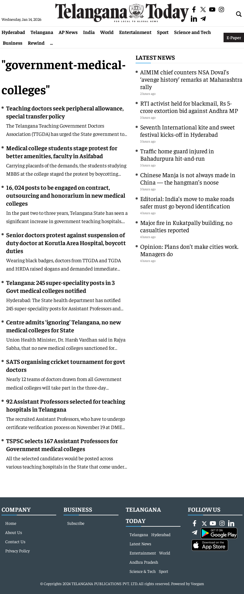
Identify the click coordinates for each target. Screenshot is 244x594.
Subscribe (75, 523)
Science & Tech (142, 571)
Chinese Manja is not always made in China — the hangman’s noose (187, 178)
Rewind (36, 42)
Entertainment (135, 32)
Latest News (155, 57)
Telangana (42, 32)
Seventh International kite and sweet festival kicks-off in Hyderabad (187, 130)
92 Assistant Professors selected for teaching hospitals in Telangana (65, 405)
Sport (163, 32)
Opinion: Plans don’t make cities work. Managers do (189, 249)
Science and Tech (192, 32)
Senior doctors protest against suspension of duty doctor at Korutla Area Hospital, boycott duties (66, 242)
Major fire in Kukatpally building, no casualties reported (186, 226)
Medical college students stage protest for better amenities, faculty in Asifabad (61, 151)
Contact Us (15, 541)
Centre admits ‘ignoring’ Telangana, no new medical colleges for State (63, 326)
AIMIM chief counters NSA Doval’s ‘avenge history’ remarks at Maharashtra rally (191, 79)
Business (12, 42)
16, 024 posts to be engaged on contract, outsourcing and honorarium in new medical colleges (65, 195)
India (89, 32)
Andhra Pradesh (143, 562)
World (107, 32)
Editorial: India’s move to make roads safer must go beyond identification (187, 202)
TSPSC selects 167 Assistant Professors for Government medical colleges (62, 444)
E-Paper (234, 37)
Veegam (197, 583)
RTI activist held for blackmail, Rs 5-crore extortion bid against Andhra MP (189, 106)
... (51, 42)
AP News (68, 32)
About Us (13, 532)
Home (10, 523)
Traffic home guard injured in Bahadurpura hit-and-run (177, 154)
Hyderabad (13, 32)
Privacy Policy (17, 550)
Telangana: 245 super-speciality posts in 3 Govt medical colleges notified (60, 286)
